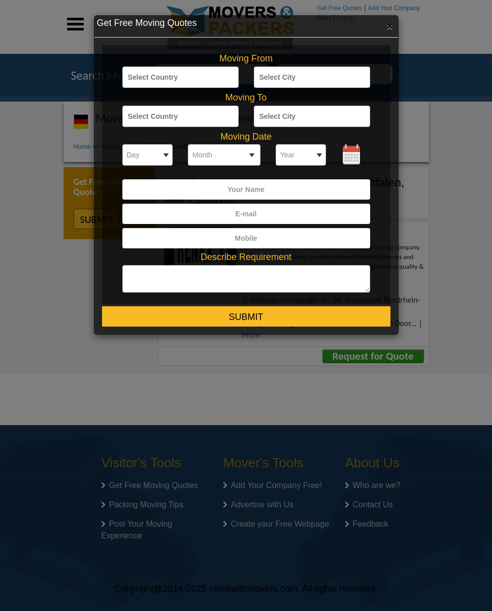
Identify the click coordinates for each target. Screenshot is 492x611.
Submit (245, 317)
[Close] (389, 26)
